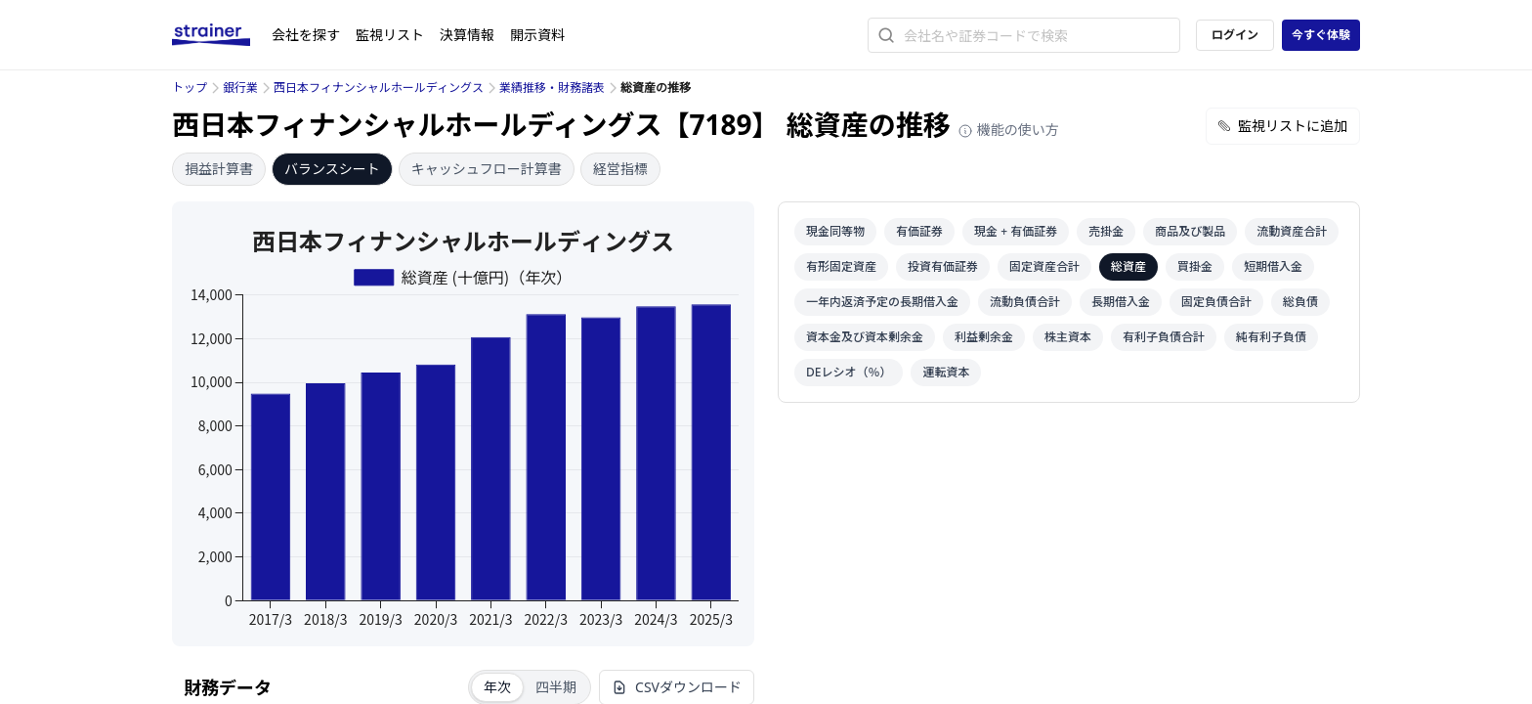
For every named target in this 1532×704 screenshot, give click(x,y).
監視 (390, 34)
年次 (497, 687)
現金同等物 (835, 231)
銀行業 (240, 87)
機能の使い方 (1008, 129)
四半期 (555, 687)
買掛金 (1195, 266)
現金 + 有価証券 (1015, 231)
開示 (537, 34)
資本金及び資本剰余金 (864, 337)
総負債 (1300, 301)
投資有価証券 (943, 266)
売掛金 (1106, 231)
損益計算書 (219, 168)
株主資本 (1067, 337)
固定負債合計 (1216, 301)
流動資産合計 (1291, 231)
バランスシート (332, 168)
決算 (467, 34)
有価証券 (919, 231)
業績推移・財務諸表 (552, 87)
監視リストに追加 (1282, 125)
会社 (306, 34)
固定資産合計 (1044, 266)
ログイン (1235, 34)
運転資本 (945, 372)
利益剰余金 (984, 337)
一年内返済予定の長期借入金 (882, 301)
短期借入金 (1273, 266)
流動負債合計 (1025, 301)
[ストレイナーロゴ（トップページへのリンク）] (222, 35)
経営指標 (620, 168)
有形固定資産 (841, 266)
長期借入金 (1120, 301)
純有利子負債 (1271, 337)
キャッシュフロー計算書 (486, 168)
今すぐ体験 (1321, 34)
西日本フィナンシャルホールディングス (379, 87)
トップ (189, 87)
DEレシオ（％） (848, 372)
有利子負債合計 (1164, 337)
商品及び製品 (1190, 231)
